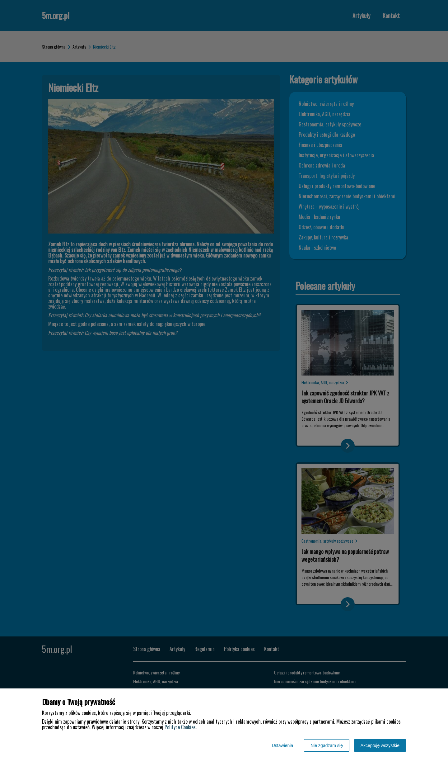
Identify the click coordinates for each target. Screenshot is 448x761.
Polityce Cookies (180, 727)
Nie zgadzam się (326, 745)
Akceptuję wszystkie (380, 745)
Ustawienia (282, 745)
